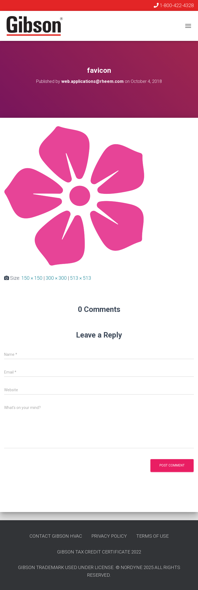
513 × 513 (80, 278)
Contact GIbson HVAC (56, 536)
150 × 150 (31, 278)
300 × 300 (56, 278)
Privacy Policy (109, 536)
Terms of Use (152, 536)
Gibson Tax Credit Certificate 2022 (99, 552)
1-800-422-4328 (174, 5)
